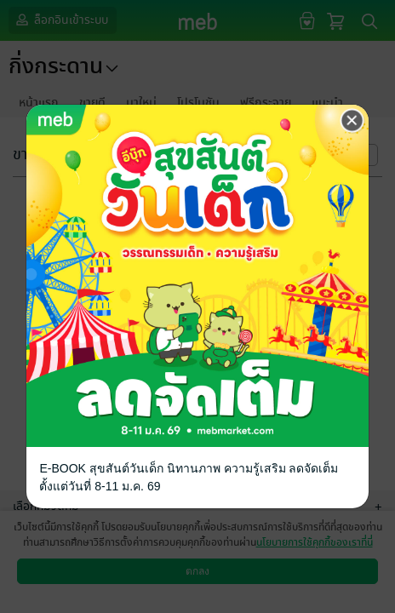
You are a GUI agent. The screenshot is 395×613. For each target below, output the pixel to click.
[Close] (352, 121)
